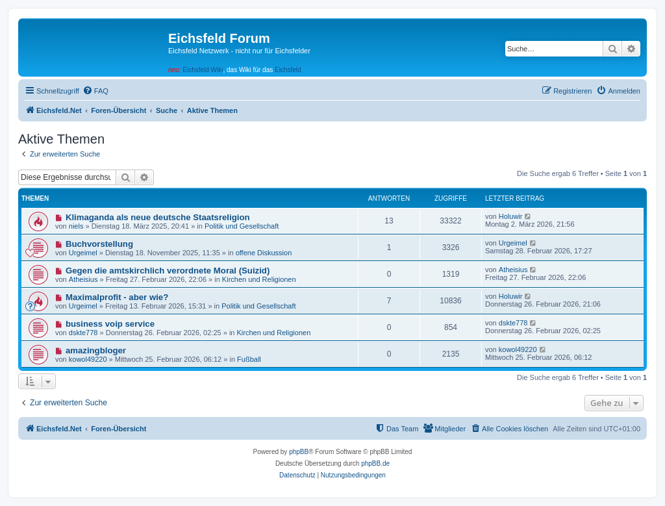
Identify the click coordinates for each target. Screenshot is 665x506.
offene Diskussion (264, 253)
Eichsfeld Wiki (202, 69)
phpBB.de (375, 463)
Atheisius (83, 279)
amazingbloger (96, 350)
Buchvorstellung (99, 244)
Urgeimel (83, 253)
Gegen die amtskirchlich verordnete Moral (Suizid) (168, 270)
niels (76, 226)
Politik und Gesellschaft (242, 226)
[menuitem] (95, 91)
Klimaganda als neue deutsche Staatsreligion (158, 217)
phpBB (298, 451)
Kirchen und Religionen (259, 279)
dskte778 (83, 332)
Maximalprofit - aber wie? (117, 297)
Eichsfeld (288, 69)
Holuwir (511, 216)
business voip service (110, 324)
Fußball (249, 359)
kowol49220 (88, 359)
